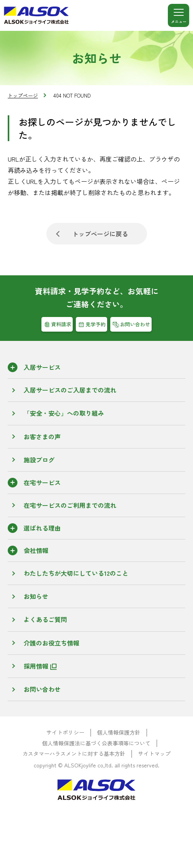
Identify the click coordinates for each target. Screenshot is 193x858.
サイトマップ (154, 753)
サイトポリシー (65, 732)
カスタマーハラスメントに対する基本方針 (73, 753)
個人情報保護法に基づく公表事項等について (96, 743)
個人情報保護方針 (118, 732)
